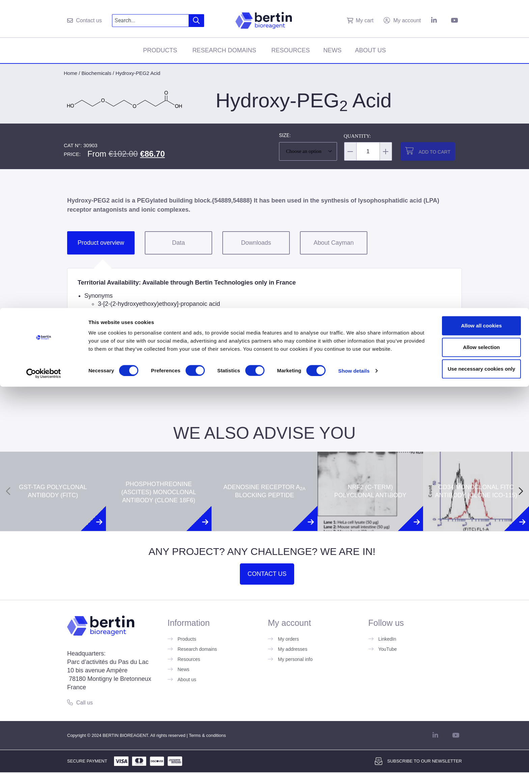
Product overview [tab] (101, 242)
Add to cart (434, 152)
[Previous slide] (8, 491)
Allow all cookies (472, 706)
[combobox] (150, 20)
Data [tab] (178, 242)
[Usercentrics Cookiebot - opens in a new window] (43, 760)
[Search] (196, 20)
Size (284, 135)
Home (70, 73)
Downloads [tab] (256, 242)
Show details (354, 760)
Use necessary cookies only (472, 749)
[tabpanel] (264, 321)
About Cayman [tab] (333, 242)
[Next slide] (521, 491)
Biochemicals (96, 73)
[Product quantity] (368, 151)
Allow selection (472, 728)
